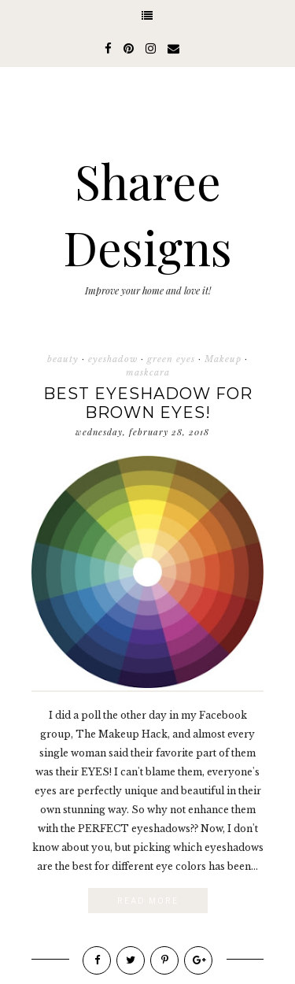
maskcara (148, 372)
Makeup (223, 358)
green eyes (171, 358)
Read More (148, 900)
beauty (63, 358)
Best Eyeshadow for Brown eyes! (148, 403)
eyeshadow (113, 358)
